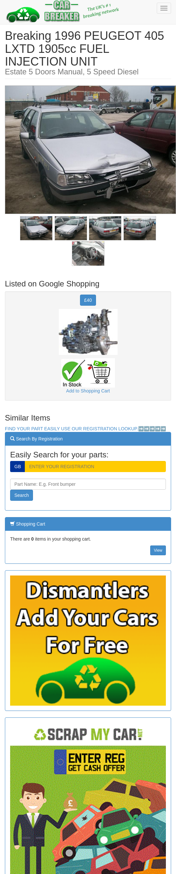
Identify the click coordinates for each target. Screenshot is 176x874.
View (158, 550)
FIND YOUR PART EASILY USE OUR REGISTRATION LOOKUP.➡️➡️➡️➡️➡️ (85, 428)
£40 (88, 300)
